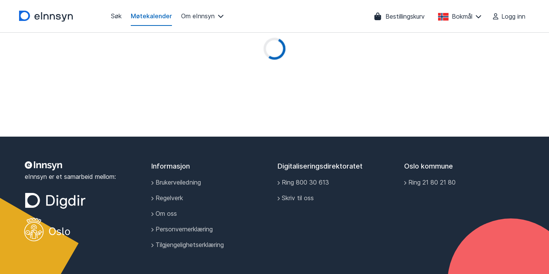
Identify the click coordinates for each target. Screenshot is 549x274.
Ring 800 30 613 (303, 182)
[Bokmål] (459, 16)
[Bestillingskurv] (399, 16)
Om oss (164, 213)
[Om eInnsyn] (202, 16)
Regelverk (167, 198)
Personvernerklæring (182, 229)
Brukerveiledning (176, 182)
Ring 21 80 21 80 (430, 182)
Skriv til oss (296, 198)
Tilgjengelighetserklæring (187, 245)
